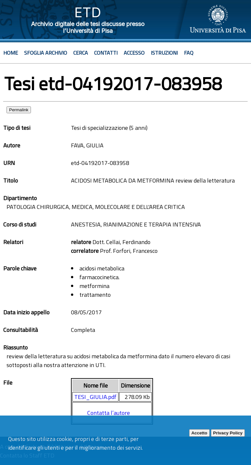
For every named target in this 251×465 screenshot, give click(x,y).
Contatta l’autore (108, 412)
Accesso (134, 53)
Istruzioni (164, 53)
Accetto (199, 433)
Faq (188, 53)
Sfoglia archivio (45, 53)
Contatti (106, 53)
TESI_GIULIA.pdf (95, 396)
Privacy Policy (228, 433)
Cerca (80, 53)
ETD (87, 12)
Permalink (18, 109)
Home (10, 53)
